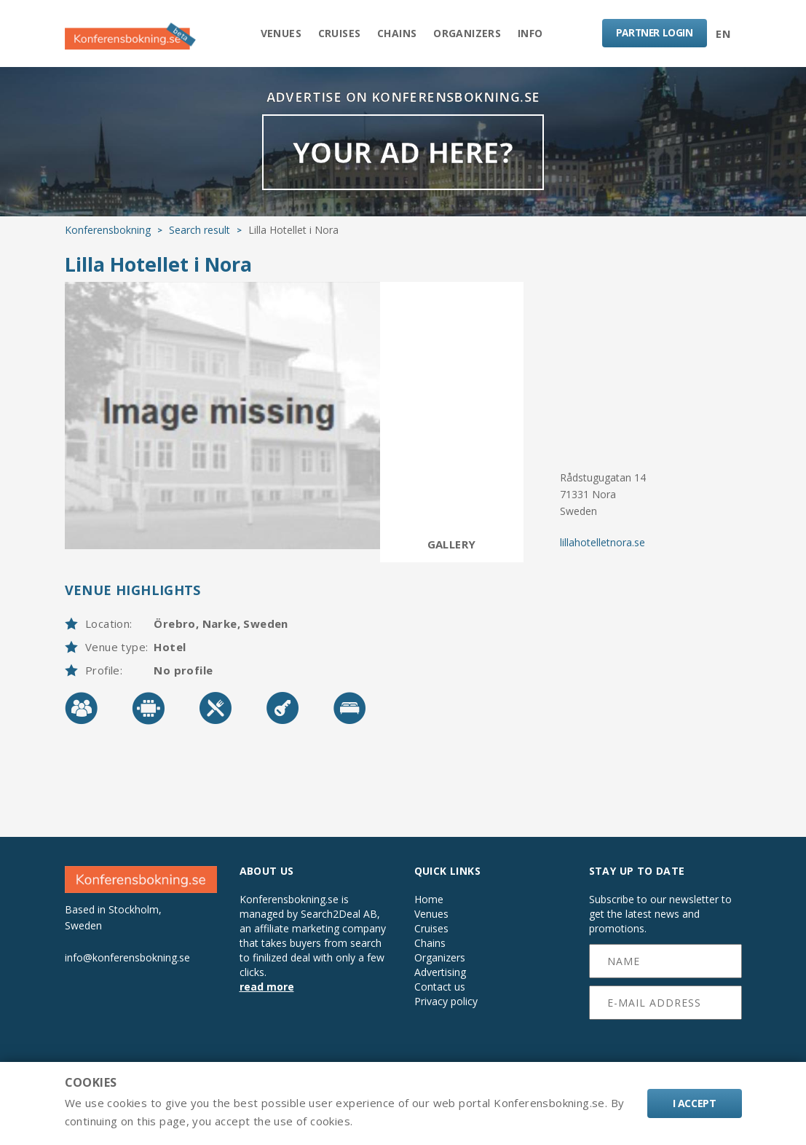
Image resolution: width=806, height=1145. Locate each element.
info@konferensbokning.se (127, 962)
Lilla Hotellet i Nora (158, 269)
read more (267, 992)
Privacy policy (446, 1007)
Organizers (470, 34)
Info (535, 34)
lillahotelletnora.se (602, 547)
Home (428, 905)
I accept (694, 1103)
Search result (199, 235)
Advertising (440, 977)
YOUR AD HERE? (403, 156)
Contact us (439, 992)
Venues (276, 34)
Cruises (336, 34)
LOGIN (652, 33)
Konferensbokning (108, 235)
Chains (396, 34)
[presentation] (666, 1051)
